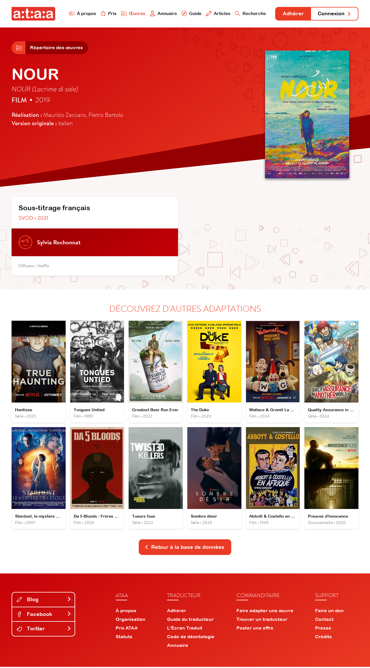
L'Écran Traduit (184, 629)
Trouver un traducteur (261, 620)
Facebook (44, 615)
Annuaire (162, 13)
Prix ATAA (127, 629)
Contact (324, 620)
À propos (81, 13)
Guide (190, 13)
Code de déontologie (190, 637)
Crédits (323, 637)
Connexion (334, 14)
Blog (44, 600)
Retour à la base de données (184, 548)
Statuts (124, 637)
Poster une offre (254, 629)
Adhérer (292, 14)
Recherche (249, 13)
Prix (107, 13)
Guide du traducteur (190, 620)
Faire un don (329, 611)
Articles (217, 13)
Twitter (44, 630)
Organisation (130, 620)
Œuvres (132, 13)
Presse (323, 629)
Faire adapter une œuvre (264, 611)
